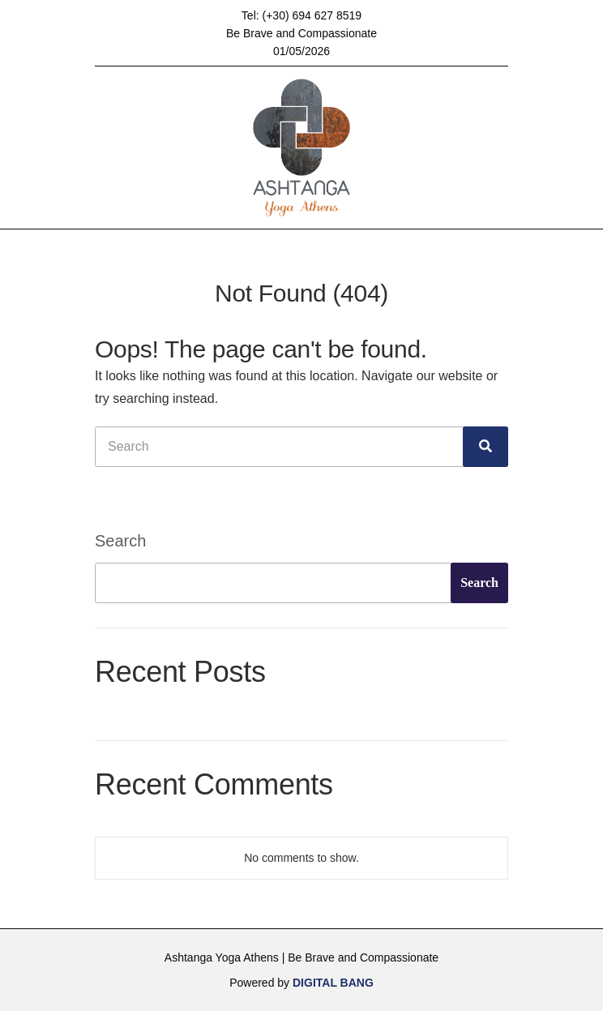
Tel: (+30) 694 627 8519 (301, 15)
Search (120, 541)
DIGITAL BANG (333, 982)
